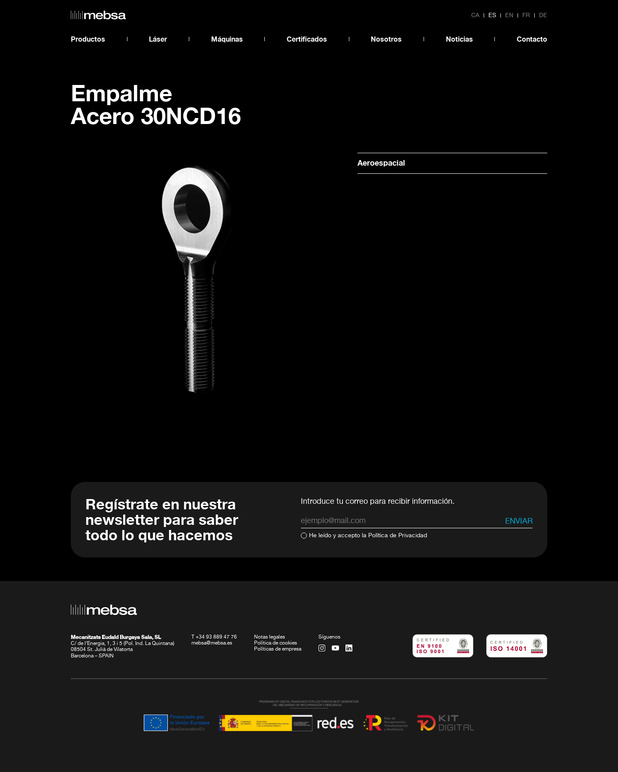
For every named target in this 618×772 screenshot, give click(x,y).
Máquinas (227, 39)
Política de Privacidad (397, 536)
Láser (158, 39)
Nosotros (386, 39)
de (543, 15)
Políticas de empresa (277, 649)
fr (526, 15)
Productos (88, 39)
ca (475, 15)
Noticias (459, 39)
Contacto (532, 39)
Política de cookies (275, 643)
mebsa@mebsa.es (211, 643)
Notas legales (269, 637)
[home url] (98, 15)
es (492, 15)
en (509, 15)
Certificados (307, 39)
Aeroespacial (381, 162)
